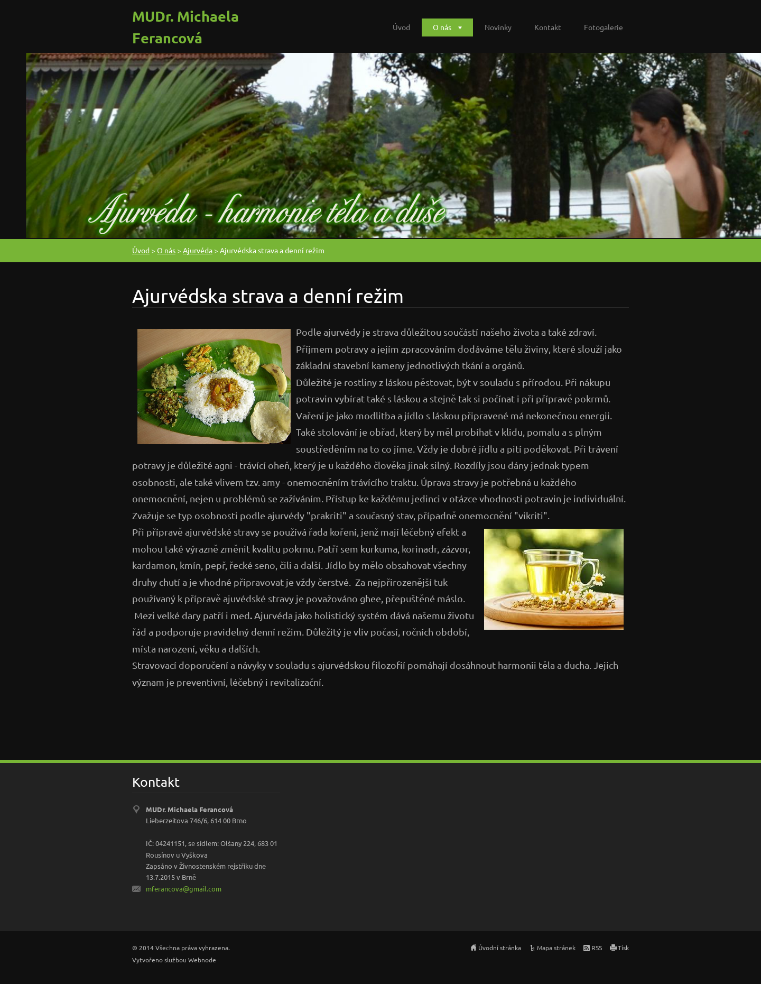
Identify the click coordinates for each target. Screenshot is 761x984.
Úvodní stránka (499, 947)
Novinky (498, 27)
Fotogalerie (603, 27)
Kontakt (547, 27)
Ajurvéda (197, 250)
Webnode (202, 959)
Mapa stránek (556, 947)
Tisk (623, 947)
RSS (596, 947)
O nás (442, 27)
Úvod (401, 27)
